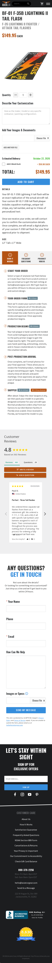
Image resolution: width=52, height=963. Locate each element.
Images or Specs (17, 693)
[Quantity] (23, 95)
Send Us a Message (26, 888)
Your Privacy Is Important (26, 850)
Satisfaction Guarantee (26, 829)
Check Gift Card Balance (26, 861)
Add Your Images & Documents (18, 130)
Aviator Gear (12, 956)
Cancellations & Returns (26, 845)
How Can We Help (15, 652)
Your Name (14, 601)
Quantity (6, 95)
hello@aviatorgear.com (14, 725)
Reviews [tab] (9, 462)
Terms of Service (20, 720)
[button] (28, 539)
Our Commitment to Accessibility (26, 856)
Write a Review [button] (27, 469)
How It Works (26, 824)
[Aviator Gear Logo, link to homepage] (6, 3)
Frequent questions (26, 260)
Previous (6, 513)
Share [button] (16, 535)
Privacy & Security (40, 956)
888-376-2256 (26, 870)
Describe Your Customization (17, 103)
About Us (26, 819)
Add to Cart (26, 182)
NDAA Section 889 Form (26, 840)
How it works (10, 260)
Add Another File (10, 147)
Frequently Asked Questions (26, 835)
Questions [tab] (28, 462)
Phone (9, 619)
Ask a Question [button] (26, 475)
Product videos (42, 260)
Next (45, 513)
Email (11, 636)
